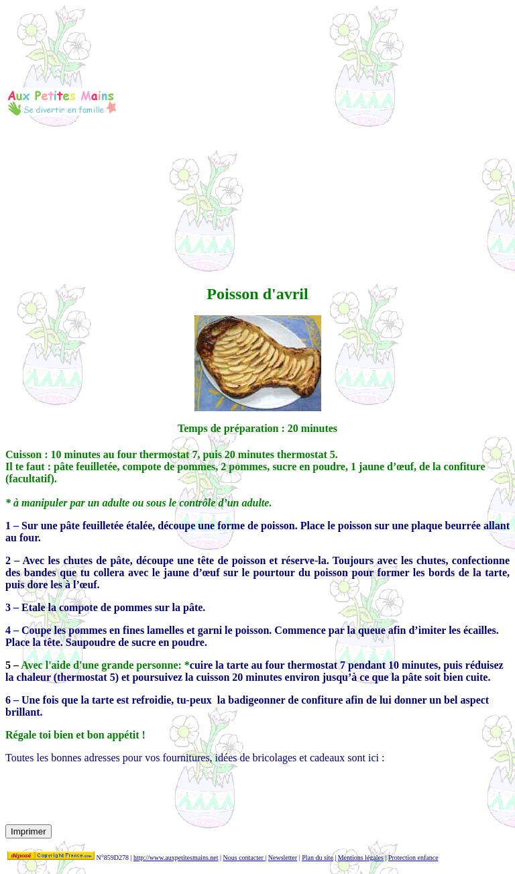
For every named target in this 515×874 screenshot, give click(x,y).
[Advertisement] (313, 101)
